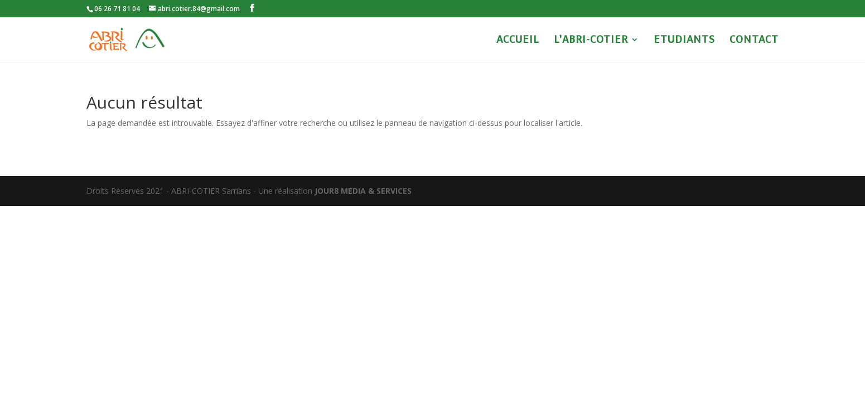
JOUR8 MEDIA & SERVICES (363, 190)
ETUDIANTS (684, 41)
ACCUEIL (517, 41)
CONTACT (754, 41)
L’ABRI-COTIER (591, 41)
